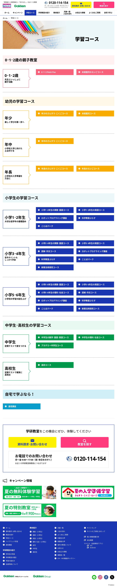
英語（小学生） (38, 538)
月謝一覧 (60, 528)
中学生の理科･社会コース (93, 337)
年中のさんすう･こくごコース (54, 141)
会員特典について (12, 564)
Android (93, 548)
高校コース (46, 365)
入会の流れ (61, 531)
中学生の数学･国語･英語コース (55, 337)
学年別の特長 (10, 554)
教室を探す (104, 6)
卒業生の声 (61, 538)
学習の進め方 (10, 561)
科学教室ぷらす (89, 218)
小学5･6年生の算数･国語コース (55, 284)
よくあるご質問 (94, 13)
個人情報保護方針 (93, 537)
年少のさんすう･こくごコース (54, 113)
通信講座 (12, 406)
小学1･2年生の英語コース (93, 210)
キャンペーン (18, 13)
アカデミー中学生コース (52, 345)
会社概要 (90, 540)
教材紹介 (56, 13)
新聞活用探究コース (50, 267)
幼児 (34, 545)
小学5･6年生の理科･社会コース (55, 292)
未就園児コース (89, 113)
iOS (91, 546)
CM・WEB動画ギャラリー (66, 558)
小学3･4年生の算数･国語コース (55, 243)
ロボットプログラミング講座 (54, 218)
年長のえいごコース (90, 168)
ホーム (6, 13)
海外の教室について (64, 545)
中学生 (35, 548)
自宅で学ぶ (108, 13)
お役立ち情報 (80, 13)
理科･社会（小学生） (40, 542)
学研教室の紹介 (44, 13)
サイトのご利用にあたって (96, 531)
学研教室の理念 (11, 557)
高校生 (35, 552)
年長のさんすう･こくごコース (54, 168)
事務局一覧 (61, 555)
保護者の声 (61, 541)
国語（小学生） (38, 535)
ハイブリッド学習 (12, 541)
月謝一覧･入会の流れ (67, 13)
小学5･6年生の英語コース (93, 284)
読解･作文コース (48, 251)
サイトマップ (91, 528)
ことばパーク (47, 226)
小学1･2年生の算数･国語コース (55, 210)
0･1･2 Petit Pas (48, 72)
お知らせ (60, 548)
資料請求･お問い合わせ (81, 6)
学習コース (30, 13)
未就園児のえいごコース (92, 72)
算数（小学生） (38, 532)
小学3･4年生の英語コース (93, 243)
